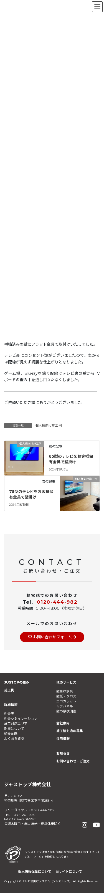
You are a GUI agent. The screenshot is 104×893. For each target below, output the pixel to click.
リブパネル (64, 706)
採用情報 (63, 739)
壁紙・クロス (66, 696)
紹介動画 (10, 734)
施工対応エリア (15, 724)
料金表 (9, 714)
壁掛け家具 (64, 691)
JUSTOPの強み (16, 682)
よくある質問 (14, 739)
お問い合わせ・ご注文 (73, 761)
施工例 (9, 690)
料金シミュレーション (20, 719)
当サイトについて (68, 871)
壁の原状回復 (66, 711)
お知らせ (63, 753)
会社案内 (63, 723)
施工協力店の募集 (69, 731)
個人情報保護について (34, 871)
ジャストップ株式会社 (27, 784)
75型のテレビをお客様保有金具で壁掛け (31, 494)
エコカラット (66, 701)
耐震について (14, 729)
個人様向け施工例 (48, 425)
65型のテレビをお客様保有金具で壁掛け (71, 459)
